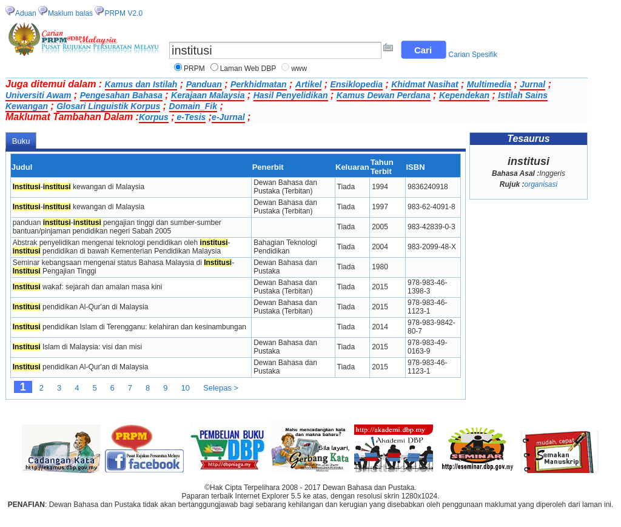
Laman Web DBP (248, 68)
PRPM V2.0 (123, 13)
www (299, 68)
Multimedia (489, 84)
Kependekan (464, 95)
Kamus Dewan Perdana (384, 95)
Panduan (204, 84)
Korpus (154, 117)
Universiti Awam (38, 95)
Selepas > (220, 387)
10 (185, 387)
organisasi (540, 184)
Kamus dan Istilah (141, 84)
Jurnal (532, 84)
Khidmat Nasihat (424, 84)
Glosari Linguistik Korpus (108, 106)
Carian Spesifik (472, 54)
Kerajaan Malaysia (207, 95)
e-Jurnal (228, 117)
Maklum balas (70, 13)
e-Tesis (190, 117)
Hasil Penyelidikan (290, 95)
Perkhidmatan (258, 84)
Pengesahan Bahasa (121, 95)
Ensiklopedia (357, 84)
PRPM (194, 68)
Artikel (308, 84)
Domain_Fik (193, 106)
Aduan (25, 13)
